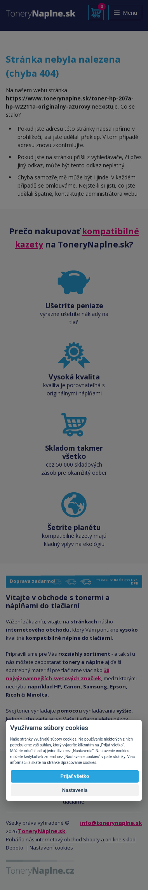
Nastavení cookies (51, 847)
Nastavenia (75, 790)
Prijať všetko (75, 776)
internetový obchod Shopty (68, 839)
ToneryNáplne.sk (42, 831)
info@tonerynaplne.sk (111, 823)
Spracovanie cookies (78, 762)
